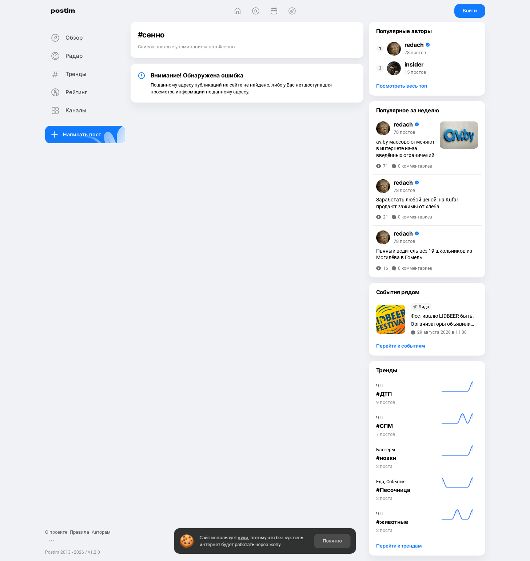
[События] (274, 11)
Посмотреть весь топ (401, 86)
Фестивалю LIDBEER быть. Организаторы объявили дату (442, 320)
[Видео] (256, 11)
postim (63, 11)
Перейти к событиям (400, 346)
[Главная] (238, 11)
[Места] (292, 11)
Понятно (332, 541)
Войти (470, 10)
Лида (423, 306)
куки (243, 537)
